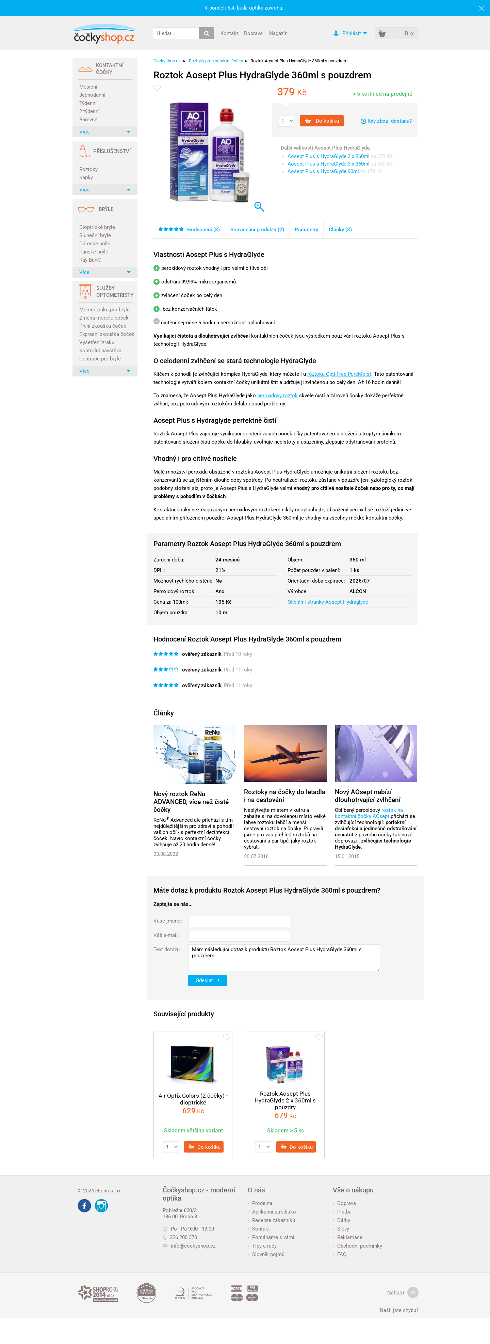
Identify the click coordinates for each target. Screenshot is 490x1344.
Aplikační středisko (272, 1212)
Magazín (278, 33)
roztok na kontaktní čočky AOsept (369, 813)
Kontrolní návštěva (100, 350)
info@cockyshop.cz (193, 1246)
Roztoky (88, 169)
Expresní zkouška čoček (105, 334)
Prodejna (260, 1203)
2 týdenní (89, 111)
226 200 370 (180, 1237)
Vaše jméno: (167, 921)
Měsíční (88, 87)
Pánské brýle (93, 252)
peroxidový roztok (277, 395)
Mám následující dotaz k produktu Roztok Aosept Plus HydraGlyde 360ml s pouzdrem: (284, 957)
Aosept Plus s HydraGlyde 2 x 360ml (329, 156)
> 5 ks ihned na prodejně (382, 94)
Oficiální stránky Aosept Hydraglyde (328, 602)
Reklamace (347, 1237)
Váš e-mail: (166, 935)
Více (105, 132)
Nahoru (403, 1292)
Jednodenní (92, 95)
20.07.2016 (256, 856)
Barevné (88, 120)
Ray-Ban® (90, 260)
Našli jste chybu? (399, 1310)
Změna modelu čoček (104, 318)
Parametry (306, 230)
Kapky (86, 177)
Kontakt (229, 33)
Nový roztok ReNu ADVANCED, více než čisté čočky (191, 802)
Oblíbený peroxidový (358, 810)
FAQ (339, 1254)
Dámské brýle (94, 244)
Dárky (341, 1220)
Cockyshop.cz (166, 60)
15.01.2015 (347, 856)
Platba (342, 1212)
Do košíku (322, 121)
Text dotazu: (167, 949)
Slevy (341, 1229)
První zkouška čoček (102, 326)
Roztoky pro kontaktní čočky (216, 60)
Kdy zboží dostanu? (386, 121)
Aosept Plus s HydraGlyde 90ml (323, 171)
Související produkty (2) (257, 230)
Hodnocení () (189, 230)
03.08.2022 (165, 854)
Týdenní (88, 103)
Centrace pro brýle (100, 359)
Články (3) (340, 230)
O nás (256, 1190)
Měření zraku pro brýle (104, 310)
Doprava (253, 33)
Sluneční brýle (95, 235)
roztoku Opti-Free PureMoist (339, 374)
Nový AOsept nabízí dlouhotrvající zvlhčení (368, 796)
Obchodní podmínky (357, 1246)
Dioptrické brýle (97, 227)
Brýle (106, 209)
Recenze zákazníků (271, 1220)
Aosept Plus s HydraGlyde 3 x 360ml (329, 164)
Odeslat (207, 980)
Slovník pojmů (266, 1254)
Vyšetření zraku (96, 342)
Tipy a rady (262, 1246)
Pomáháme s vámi (271, 1237)
